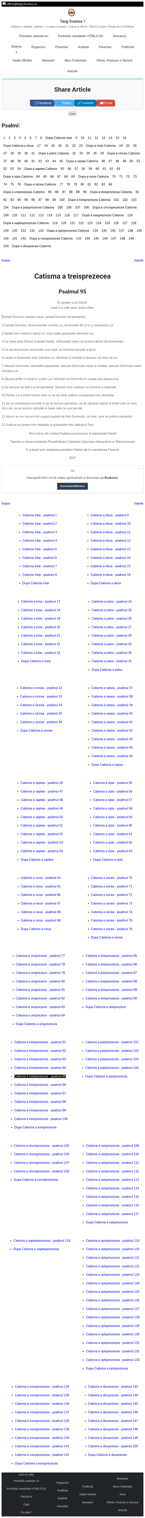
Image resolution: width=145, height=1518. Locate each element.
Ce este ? (26, 1512)
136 (112, 230)
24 (121, 145)
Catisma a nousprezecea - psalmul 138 (42, 1420)
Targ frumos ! (72, 24)
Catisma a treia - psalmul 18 (40, 610)
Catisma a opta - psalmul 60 (112, 825)
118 (130, 215)
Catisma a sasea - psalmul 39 (112, 705)
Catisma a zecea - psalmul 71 (111, 886)
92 (5, 199)
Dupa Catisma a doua (18, 145)
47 (110, 161)
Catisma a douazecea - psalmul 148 (113, 1429)
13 (103, 138)
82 (96, 184)
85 (50, 192)
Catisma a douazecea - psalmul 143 (113, 1386)
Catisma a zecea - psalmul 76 (111, 929)
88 (71, 192)
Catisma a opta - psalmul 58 (112, 808)
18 (46, 145)
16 (124, 138)
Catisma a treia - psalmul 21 (40, 635)
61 (104, 168)
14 (110, 138)
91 (137, 192)
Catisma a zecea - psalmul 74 (111, 912)
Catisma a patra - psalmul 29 (112, 644)
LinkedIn (85, 103)
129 (6, 230)
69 (73, 176)
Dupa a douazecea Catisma (31, 246)
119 (55, 223)
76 (19, 184)
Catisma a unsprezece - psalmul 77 (40, 955)
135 (104, 230)
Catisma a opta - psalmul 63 (112, 851)
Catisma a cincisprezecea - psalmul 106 (41, 1154)
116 (67, 215)
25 (128, 145)
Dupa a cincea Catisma (123, 153)
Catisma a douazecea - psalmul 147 (113, 1420)
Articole (72, 71)
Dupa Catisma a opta (107, 859)
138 (130, 230)
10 (82, 138)
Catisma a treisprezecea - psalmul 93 (40, 1059)
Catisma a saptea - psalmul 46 (42, 782)
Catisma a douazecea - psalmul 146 (113, 1412)
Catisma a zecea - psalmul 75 (111, 920)
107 (77, 207)
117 (76, 215)
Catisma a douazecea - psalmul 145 (113, 1403)
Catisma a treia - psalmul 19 (40, 618)
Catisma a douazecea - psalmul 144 (113, 1395)
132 (32, 230)
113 (41, 215)
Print (72, 113)
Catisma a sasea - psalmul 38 (112, 696)
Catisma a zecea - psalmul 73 (111, 903)
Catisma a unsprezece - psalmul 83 (40, 1007)
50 (131, 161)
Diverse (16, 46)
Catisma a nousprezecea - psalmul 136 (42, 1403)
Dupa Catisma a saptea (37, 859)
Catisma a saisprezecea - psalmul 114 (112, 1188)
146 (105, 238)
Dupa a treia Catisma (100, 145)
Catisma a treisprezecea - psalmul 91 (40, 1042)
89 (78, 192)
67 (59, 176)
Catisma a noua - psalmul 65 (41, 886)
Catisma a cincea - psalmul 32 (41, 688)
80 (82, 184)
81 (89, 184)
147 (113, 238)
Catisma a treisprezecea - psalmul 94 (40, 1067)
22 (74, 145)
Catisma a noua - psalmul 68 (41, 912)
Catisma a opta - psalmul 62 (112, 842)
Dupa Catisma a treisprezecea (35, 1127)
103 (134, 199)
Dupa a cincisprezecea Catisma (115, 207)
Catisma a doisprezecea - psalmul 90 (111, 998)
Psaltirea (62, 1490)
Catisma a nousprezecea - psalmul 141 (42, 1446)
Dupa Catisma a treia (35, 661)
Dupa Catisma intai (58, 138)
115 (58, 215)
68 (66, 176)
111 (23, 215)
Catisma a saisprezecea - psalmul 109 (112, 1145)
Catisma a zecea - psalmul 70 (111, 877)
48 (117, 161)
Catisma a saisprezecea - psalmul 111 (112, 1162)
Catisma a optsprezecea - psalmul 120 (112, 1249)
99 (54, 199)
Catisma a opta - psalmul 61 (112, 834)
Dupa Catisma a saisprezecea (107, 1222)
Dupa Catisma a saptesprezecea (36, 1249)
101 (116, 199)
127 (125, 223)
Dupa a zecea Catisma (40, 184)
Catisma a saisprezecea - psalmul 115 (112, 1196)
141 (14, 238)
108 (86, 207)
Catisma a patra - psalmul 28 (112, 635)
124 (98, 223)
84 (110, 184)
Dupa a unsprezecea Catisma (24, 192)
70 (114, 176)
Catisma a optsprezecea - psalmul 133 (112, 1359)
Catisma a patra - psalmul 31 (112, 661)
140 (6, 238)
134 (95, 230)
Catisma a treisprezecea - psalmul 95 (40, 1076)
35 (95, 153)
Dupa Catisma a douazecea (107, 1454)
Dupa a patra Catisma (53, 153)
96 (33, 199)
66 (52, 176)
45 (61, 161)
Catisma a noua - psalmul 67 (41, 903)
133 (41, 230)
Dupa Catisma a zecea (107, 937)
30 (26, 153)
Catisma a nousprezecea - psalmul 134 (42, 1386)
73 (135, 176)
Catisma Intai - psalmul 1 (39, 515)
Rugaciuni (38, 47)
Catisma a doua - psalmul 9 (110, 515)
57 (76, 168)
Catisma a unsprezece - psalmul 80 (40, 981)
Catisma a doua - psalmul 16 (111, 574)
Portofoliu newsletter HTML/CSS (80, 36)
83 (103, 184)
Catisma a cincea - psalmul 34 (41, 705)
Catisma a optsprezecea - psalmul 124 (112, 1283)
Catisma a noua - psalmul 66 (41, 894)
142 (23, 238)
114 (49, 215)
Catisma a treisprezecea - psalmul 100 (41, 1119)
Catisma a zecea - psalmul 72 (111, 894)
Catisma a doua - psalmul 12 (111, 540)
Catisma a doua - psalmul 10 (111, 523)
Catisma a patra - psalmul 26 (112, 618)
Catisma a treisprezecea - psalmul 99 (40, 1110)
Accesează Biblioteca (72, 486)
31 (33, 153)
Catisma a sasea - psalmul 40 (112, 713)
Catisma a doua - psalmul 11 (111, 532)
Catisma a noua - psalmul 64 (41, 877)
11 (89, 138)
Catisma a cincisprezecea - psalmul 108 (41, 1171)
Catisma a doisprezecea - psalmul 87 (111, 972)
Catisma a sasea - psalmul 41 (112, 722)
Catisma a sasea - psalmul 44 (112, 747)
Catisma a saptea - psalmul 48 (42, 799)
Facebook (42, 103)
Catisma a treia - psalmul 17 (40, 601)
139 (139, 230)
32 (74, 153)
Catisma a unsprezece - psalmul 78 (40, 964)
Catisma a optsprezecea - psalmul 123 (112, 1274)
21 (67, 145)
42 (40, 161)
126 (116, 223)
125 (107, 223)
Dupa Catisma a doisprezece (106, 1007)
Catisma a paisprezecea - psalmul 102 (112, 1050)
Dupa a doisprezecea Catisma (111, 192)
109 (6, 215)
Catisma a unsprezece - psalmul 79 (40, 972)
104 (6, 207)
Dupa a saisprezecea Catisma (103, 215)
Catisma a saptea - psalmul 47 (42, 791)
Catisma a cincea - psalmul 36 (41, 722)
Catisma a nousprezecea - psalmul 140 (42, 1437)
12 (96, 138)
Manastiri (48, 60)
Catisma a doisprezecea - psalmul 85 (111, 955)
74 (5, 184)
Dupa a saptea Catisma (40, 168)
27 (5, 153)
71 (121, 176)
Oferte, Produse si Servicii (114, 60)
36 (102, 153)
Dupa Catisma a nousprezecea (36, 1463)
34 (88, 153)
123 (90, 223)
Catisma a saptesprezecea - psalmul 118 (42, 1240)
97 (40, 199)
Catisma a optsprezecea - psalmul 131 (112, 1342)
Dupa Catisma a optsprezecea (107, 1368)
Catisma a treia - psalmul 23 (40, 652)
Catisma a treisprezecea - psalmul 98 (40, 1101)
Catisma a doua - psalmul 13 (111, 549)
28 (12, 153)
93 (12, 199)
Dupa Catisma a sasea (107, 764)
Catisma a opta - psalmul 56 (112, 791)
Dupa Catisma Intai (35, 583)
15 (117, 138)
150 (6, 246)
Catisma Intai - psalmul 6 (39, 557)
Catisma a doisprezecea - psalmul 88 (111, 981)
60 (97, 168)
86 (57, 192)
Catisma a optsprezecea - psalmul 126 (112, 1300)
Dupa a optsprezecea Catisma (68, 230)
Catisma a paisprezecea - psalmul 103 (112, 1059)
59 (90, 168)
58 (83, 168)
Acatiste (83, 47)
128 (133, 223)
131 (23, 230)
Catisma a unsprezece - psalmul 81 (40, 989)
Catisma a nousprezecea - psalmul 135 (42, 1395)
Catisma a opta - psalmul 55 (112, 782)
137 (121, 230)
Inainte (138, 260)
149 (131, 238)
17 (39, 145)
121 (72, 223)
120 (63, 223)
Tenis (122, 1494)
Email (106, 103)
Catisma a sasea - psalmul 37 (112, 688)
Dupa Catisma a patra (107, 669)
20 (60, 145)
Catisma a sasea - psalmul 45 (112, 756)
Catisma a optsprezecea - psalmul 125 (112, 1291)
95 (26, 199)
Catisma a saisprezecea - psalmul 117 (112, 1214)
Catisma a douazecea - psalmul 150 (113, 1446)
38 (12, 161)
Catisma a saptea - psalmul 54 (42, 851)
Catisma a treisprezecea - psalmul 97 (40, 1093)
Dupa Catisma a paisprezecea (106, 1076)
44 (54, 161)
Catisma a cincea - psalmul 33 (41, 696)
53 (12, 168)
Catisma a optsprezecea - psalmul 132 (112, 1351)
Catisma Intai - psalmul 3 (39, 532)
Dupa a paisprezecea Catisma (33, 207)
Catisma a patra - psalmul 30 (112, 652)
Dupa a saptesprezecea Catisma (26, 223)
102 (125, 199)
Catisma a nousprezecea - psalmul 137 (42, 1412)
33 (81, 153)
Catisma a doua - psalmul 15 (111, 566)
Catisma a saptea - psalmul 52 (42, 834)
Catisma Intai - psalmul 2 (39, 523)
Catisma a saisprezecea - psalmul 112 (112, 1171)
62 (111, 168)
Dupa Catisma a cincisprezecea (36, 1179)
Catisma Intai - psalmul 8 (39, 574)
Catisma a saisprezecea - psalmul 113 (112, 1179)
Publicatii (127, 47)
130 (14, 230)
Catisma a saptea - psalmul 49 (42, 808)
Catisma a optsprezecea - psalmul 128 (112, 1317)
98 (47, 199)
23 (81, 145)
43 (47, 161)
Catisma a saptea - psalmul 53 (42, 842)
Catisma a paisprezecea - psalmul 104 (112, 1067)
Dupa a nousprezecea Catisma (51, 238)
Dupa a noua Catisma (93, 176)
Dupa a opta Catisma (18, 176)
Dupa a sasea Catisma (82, 161)
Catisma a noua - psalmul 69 (41, 920)
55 (62, 168)
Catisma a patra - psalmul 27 (112, 627)
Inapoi (6, 260)
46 (103, 161)
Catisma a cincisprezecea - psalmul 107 (41, 1162)
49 (124, 161)
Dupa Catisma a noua (36, 929)
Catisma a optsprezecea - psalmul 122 (112, 1266)
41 (33, 161)
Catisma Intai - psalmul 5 (39, 549)
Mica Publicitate (75, 60)
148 (122, 238)
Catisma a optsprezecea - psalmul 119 (112, 1240)
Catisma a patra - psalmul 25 (112, 610)
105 (60, 207)
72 (128, 176)
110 (14, 215)
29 (19, 153)
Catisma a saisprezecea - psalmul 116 (112, 1205)
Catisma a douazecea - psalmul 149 (113, 1437)
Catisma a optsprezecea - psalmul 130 (112, 1334)
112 (32, 215)
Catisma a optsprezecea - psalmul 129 (112, 1325)
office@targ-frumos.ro (22, 4)
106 (69, 207)
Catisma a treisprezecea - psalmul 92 (40, 1050)
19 (53, 145)
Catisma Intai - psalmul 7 (39, 566)
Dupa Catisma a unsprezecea (36, 1024)
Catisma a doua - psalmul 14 (111, 557)
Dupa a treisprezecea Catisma (89, 199)
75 (12, 184)
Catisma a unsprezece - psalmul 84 (40, 1015)
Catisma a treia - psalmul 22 (40, 644)
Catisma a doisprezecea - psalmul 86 (111, 964)
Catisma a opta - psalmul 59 (112, 817)
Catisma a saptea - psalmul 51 (42, 825)
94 (19, 199)
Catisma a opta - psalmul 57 (112, 799)
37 (5, 161)
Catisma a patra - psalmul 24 (112, 601)
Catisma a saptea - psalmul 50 (42, 817)
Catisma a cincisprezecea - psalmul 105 (41, 1145)
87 (64, 192)
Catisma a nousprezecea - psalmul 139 (42, 1429)
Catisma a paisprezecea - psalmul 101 (112, 1042)
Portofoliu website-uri (33, 36)
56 (69, 168)
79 (75, 184)
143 (78, 238)
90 (85, 192)
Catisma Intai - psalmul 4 (39, 540)
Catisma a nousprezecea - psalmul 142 (42, 1454)
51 (138, 161)
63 (118, 168)
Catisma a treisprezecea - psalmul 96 (40, 1084)
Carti (26, 1504)
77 (61, 184)
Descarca (119, 36)
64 (38, 176)
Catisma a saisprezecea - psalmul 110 (112, 1154)
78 (68, 184)
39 (19, 161)
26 (135, 145)
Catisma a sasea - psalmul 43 (112, 739)
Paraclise (61, 47)
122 (81, 223)
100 (62, 199)
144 (87, 238)
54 (19, 168)
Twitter (64, 103)
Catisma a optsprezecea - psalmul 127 (112, 1308)
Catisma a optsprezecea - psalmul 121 (112, 1257)
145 (96, 238)
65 (45, 176)
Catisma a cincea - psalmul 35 (41, 713)
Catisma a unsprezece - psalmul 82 (40, 998)
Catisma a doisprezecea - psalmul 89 (111, 989)
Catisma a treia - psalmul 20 (40, 627)
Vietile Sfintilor (22, 60)
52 (5, 168)
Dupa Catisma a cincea (36, 730)
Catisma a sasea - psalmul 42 (112, 730)
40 (26, 161)
